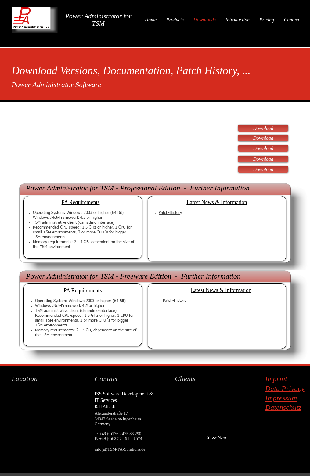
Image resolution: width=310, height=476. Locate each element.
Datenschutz (283, 407)
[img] (195, 399)
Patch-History (170, 213)
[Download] (263, 128)
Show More (216, 438)
